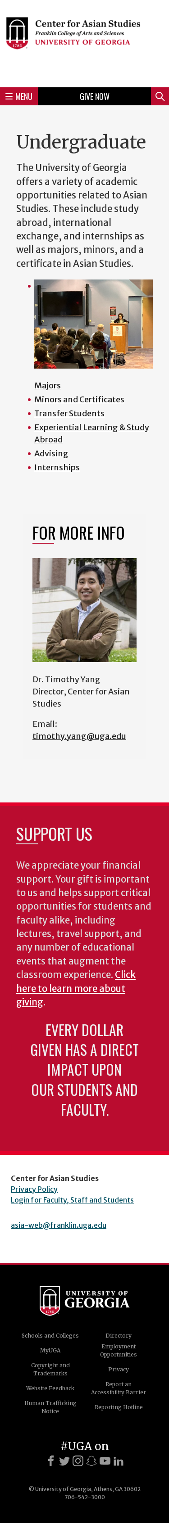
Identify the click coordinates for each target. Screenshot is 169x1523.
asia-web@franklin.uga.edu (58, 1225)
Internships (57, 467)
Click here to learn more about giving (76, 988)
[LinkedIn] (118, 1460)
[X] (64, 1460)
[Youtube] (105, 1460)
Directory (118, 1335)
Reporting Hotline (119, 1407)
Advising (51, 453)
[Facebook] (51, 1460)
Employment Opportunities (118, 1350)
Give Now (95, 96)
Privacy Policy (34, 1189)
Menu (18, 96)
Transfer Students (69, 413)
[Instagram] (78, 1460)
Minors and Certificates (79, 399)
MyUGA (50, 1350)
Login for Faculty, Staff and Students (72, 1199)
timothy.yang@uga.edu (79, 736)
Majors (47, 385)
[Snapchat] (91, 1460)
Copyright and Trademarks (50, 1369)
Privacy (118, 1369)
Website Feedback (50, 1388)
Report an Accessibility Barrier (118, 1388)
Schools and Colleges (50, 1335)
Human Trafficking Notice (50, 1407)
